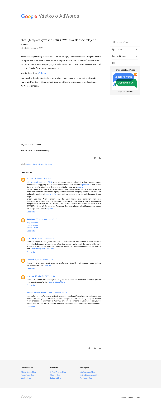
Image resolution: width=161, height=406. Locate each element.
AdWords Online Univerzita (35, 164)
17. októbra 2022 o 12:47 (62, 293)
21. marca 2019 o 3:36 (42, 179)
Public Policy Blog (27, 375)
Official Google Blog (28, 372)
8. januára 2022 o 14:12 (44, 260)
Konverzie (48, 164)
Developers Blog (86, 378)
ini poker (80, 187)
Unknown (30, 238)
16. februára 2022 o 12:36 (45, 276)
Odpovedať (31, 212)
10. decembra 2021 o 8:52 (45, 238)
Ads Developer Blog (87, 372)
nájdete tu (42, 73)
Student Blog (26, 378)
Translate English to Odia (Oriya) (43, 249)
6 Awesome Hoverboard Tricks (39, 293)
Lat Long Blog (55, 378)
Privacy (131, 397)
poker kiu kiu (87, 185)
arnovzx (30, 179)
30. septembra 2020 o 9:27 (46, 219)
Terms (138, 397)
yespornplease (32, 223)
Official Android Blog (58, 372)
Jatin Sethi (31, 219)
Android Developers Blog (89, 375)
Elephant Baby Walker (57, 282)
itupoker (50, 209)
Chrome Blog (55, 375)
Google (123, 397)
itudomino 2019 (51, 194)
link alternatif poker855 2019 (39, 182)
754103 (48, 265)
